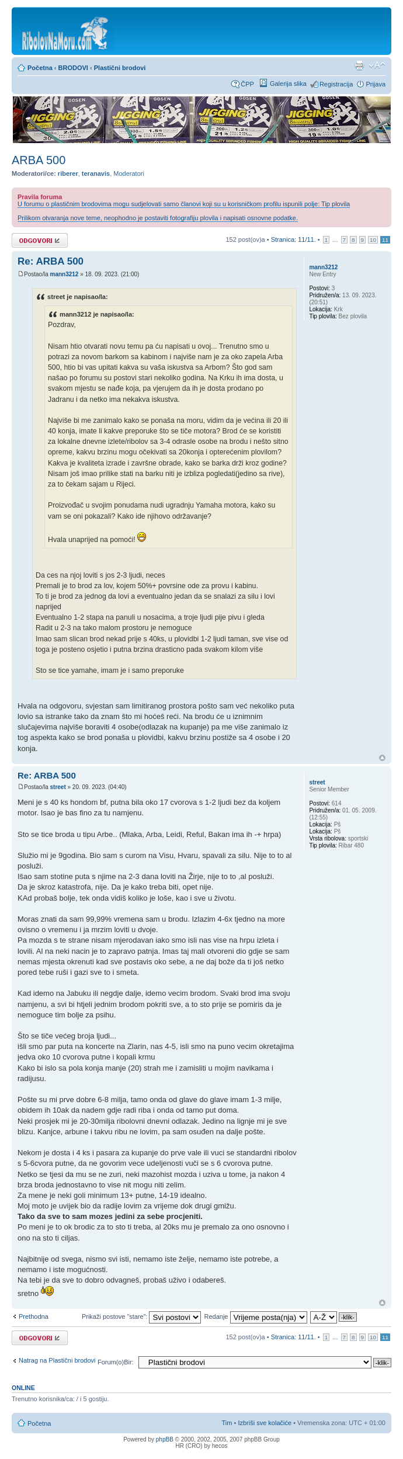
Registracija (336, 84)
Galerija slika (288, 83)
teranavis (96, 173)
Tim (227, 1422)
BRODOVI (73, 67)
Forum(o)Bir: (116, 1362)
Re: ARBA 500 (51, 261)
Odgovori (40, 240)
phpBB (164, 1439)
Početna (40, 67)
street (57, 787)
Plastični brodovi (120, 67)
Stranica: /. (293, 239)
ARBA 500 (38, 160)
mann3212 (64, 274)
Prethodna (33, 1316)
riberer (68, 173)
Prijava (375, 84)
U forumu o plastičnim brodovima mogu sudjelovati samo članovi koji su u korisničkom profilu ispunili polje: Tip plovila (184, 203)
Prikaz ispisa (359, 65)
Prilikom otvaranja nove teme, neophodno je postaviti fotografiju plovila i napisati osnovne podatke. (158, 217)
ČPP (247, 84)
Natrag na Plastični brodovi (57, 1360)
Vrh (382, 758)
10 (373, 240)
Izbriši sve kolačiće (264, 1422)
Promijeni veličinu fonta (377, 65)
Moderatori (128, 173)
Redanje (255, 1316)
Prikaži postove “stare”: (142, 1316)
